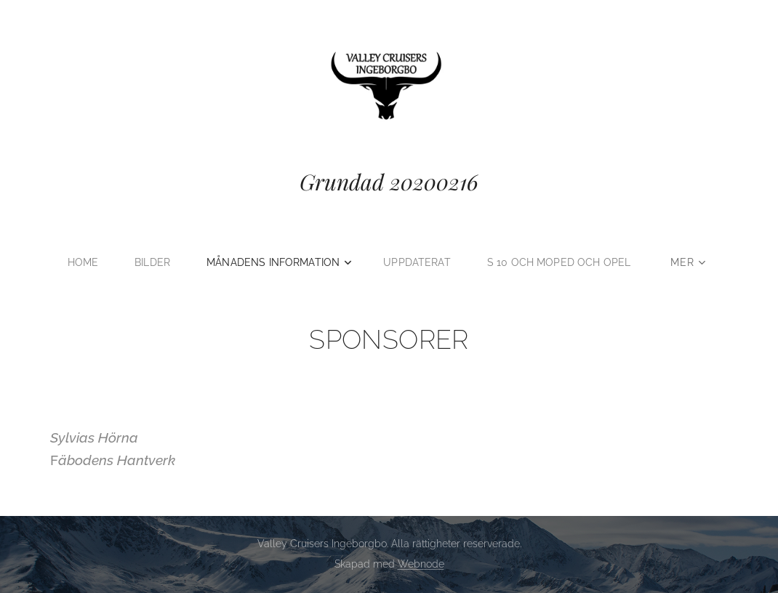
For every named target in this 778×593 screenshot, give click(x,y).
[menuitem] (80, 262)
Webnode (421, 564)
